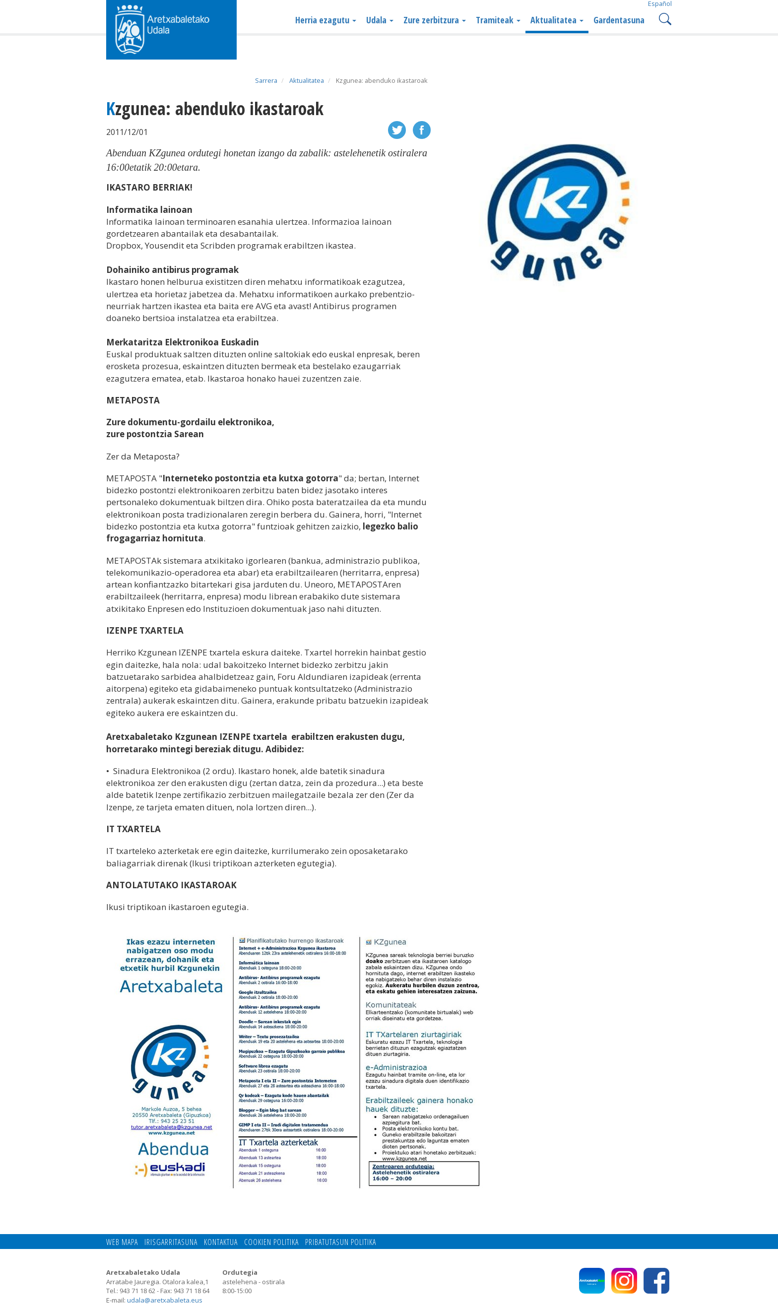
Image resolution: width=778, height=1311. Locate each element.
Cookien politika (271, 1242)
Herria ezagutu (325, 20)
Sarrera (266, 80)
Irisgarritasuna (170, 1242)
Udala (379, 20)
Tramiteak (498, 20)
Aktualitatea (557, 20)
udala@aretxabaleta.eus (164, 1300)
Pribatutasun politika (340, 1242)
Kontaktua (221, 1242)
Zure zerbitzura (434, 20)
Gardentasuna (619, 20)
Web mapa (122, 1242)
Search (664, 18)
